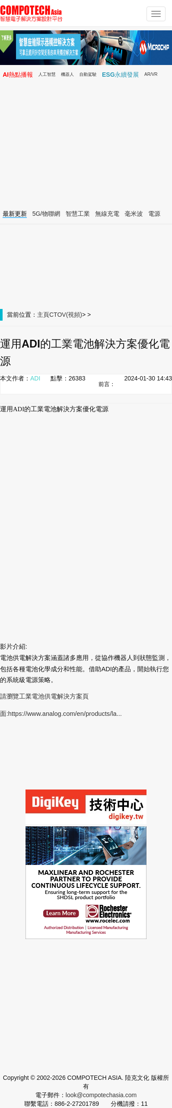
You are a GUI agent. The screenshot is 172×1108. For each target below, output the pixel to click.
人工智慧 (47, 74)
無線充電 (107, 213)
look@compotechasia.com (101, 1095)
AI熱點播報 (18, 74)
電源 (154, 213)
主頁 (43, 314)
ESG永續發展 (120, 74)
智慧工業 (78, 213)
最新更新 (15, 213)
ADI (35, 378)
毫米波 (134, 213)
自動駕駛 (88, 74)
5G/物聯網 (46, 213)
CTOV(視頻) (65, 314)
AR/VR (151, 74)
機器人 (67, 74)
